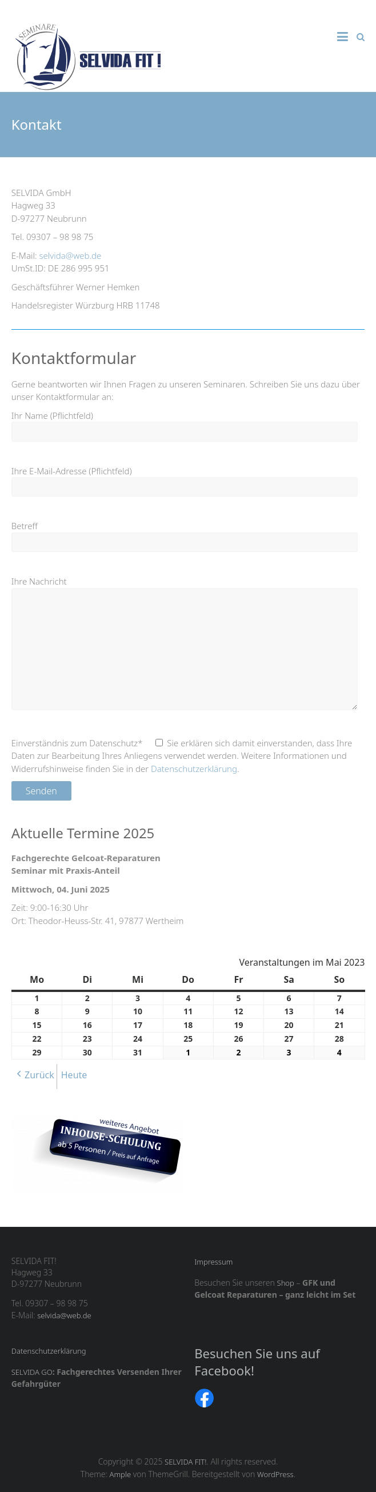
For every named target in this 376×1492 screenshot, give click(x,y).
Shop (285, 1283)
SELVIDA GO (32, 1372)
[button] (34, 1076)
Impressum (213, 1262)
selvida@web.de (70, 255)
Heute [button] (74, 1075)
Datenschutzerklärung (194, 768)
